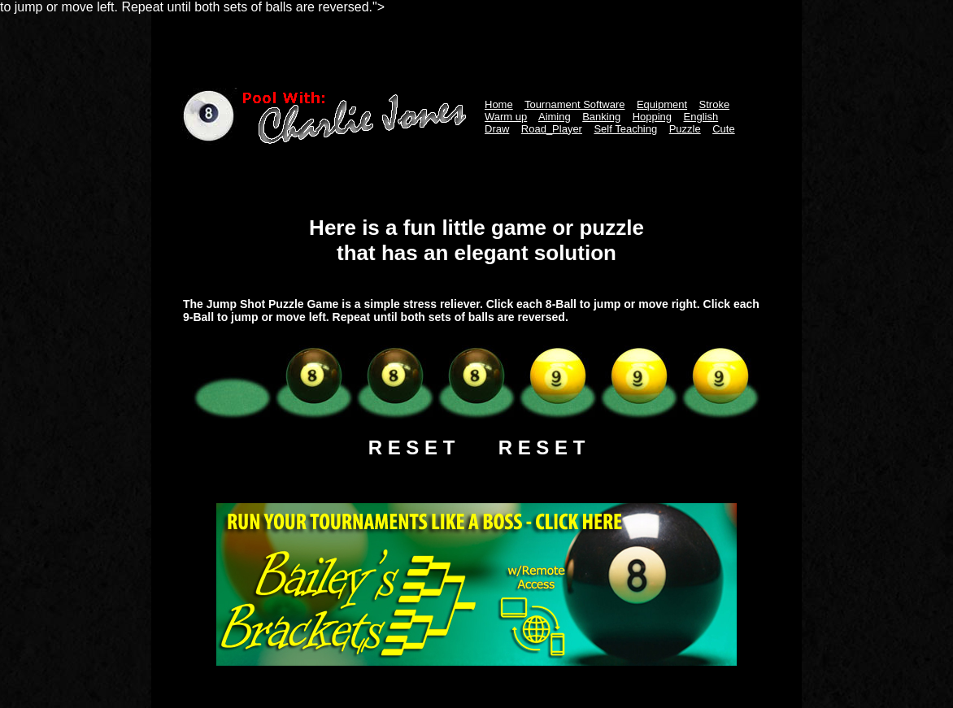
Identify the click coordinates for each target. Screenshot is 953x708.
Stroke (714, 104)
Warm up (506, 117)
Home (499, 104)
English (701, 117)
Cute (723, 129)
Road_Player (551, 129)
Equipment (662, 104)
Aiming (554, 117)
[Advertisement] (476, 51)
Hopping (652, 117)
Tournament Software (574, 104)
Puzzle (685, 129)
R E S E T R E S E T (476, 447)
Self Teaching (625, 129)
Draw (497, 129)
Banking (601, 117)
